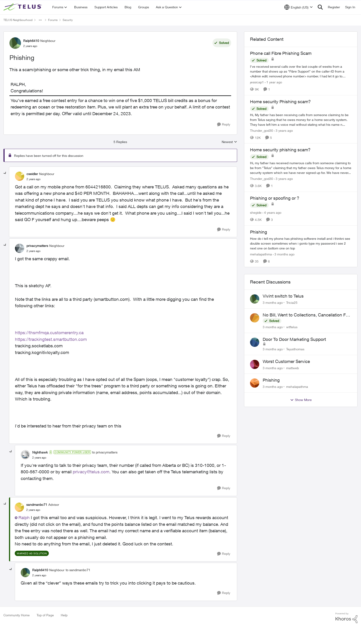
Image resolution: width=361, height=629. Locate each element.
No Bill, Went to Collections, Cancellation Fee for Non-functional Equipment (306, 315)
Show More (301, 400)
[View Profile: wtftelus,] (254, 317)
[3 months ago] (283, 254)
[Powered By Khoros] (346, 618)
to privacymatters (104, 452)
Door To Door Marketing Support (294, 339)
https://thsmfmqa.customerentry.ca (49, 332)
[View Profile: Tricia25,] (254, 299)
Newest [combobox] (229, 142)
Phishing (271, 380)
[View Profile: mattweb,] (254, 364)
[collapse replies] (5, 173)
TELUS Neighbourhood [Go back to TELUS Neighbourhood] (17, 20)
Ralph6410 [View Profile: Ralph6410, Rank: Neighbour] (31, 41)
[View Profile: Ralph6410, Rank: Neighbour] (15, 43)
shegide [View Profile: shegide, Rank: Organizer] (256, 212)
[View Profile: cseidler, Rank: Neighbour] (19, 176)
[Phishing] (33, 179)
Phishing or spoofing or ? (274, 198)
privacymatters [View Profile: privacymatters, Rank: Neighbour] (37, 246)
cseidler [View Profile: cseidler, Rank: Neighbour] (32, 174)
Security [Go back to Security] (68, 20)
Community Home (16, 615)
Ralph (24, 517)
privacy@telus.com (91, 471)
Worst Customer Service (286, 361)
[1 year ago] (273, 82)
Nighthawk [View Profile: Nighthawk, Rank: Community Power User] (40, 452)
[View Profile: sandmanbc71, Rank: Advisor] (19, 507)
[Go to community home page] (23, 7)
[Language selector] (298, 7)
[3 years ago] (283, 130)
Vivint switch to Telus (283, 295)
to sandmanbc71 (78, 570)
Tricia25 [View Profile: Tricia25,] (291, 302)
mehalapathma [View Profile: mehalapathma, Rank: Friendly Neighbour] (261, 254)
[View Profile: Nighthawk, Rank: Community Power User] (25, 454)
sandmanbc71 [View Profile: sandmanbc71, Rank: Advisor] (36, 504)
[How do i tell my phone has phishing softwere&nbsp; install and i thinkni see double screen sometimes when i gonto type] (301, 243)
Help (64, 615)
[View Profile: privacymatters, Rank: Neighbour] (19, 248)
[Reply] (223, 124)
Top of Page (45, 615)
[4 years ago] (271, 212)
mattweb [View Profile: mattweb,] (292, 368)
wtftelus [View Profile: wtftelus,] (291, 327)
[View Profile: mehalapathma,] (254, 383)
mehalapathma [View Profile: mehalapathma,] (297, 387)
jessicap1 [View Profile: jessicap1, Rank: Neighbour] (257, 82)
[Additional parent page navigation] (40, 20)
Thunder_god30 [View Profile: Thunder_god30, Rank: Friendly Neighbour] (261, 130)
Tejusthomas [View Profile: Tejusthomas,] (295, 349)
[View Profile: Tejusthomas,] (254, 342)
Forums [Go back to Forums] (53, 20)
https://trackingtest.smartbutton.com (51, 339)
